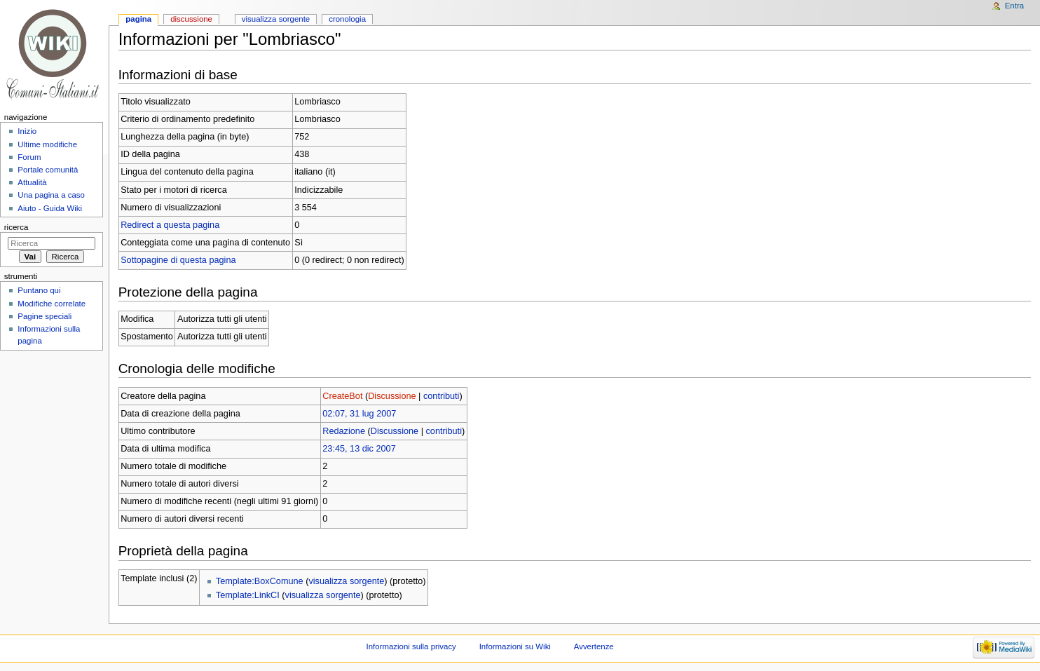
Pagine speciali (44, 316)
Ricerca (16, 227)
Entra (1014, 5)
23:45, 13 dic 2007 (358, 449)
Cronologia (347, 19)
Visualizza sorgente (276, 19)
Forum (29, 157)
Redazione (343, 431)
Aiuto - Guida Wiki (50, 208)
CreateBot (342, 396)
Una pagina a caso (51, 195)
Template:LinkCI (248, 595)
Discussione (392, 396)
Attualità (32, 182)
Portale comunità (48, 169)
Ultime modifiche (47, 144)
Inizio (27, 131)
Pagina (138, 19)
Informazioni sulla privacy (411, 646)
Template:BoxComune (259, 581)
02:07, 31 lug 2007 (359, 414)
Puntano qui (39, 290)
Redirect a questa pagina (170, 225)
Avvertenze (594, 646)
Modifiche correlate (51, 303)
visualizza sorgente (346, 581)
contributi (441, 396)
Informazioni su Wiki (515, 646)
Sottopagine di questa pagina (178, 260)
